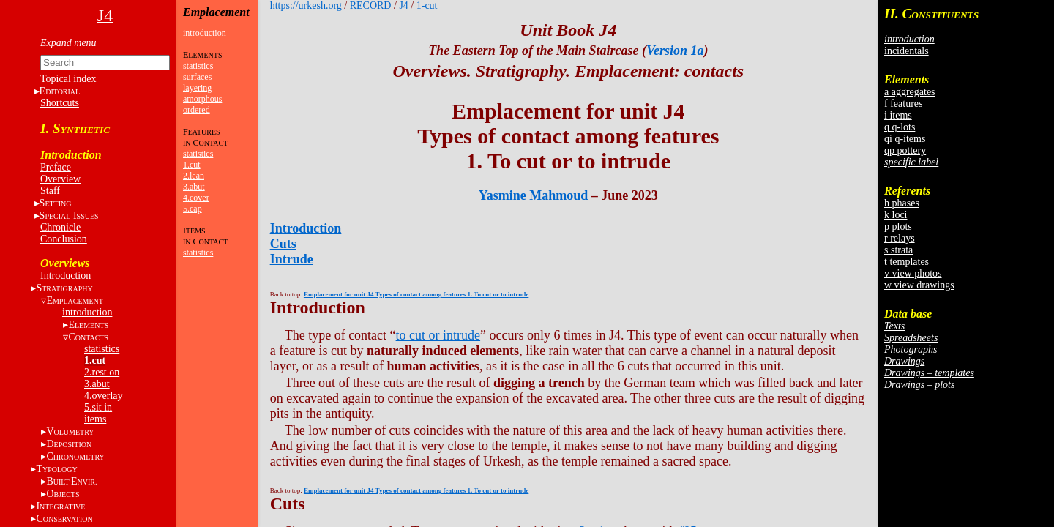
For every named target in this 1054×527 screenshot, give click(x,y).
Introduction (65, 275)
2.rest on (101, 372)
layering (197, 88)
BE (71, 481)
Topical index (68, 78)
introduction (87, 312)
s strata (898, 249)
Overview (60, 178)
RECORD (371, 5)
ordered (196, 110)
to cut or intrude (438, 335)
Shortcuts (59, 102)
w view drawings (919, 285)
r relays (899, 238)
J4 (403, 5)
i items (898, 115)
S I (69, 215)
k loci (896, 214)
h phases (901, 203)
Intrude (291, 259)
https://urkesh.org (306, 5)
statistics (101, 348)
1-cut (427, 5)
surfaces (197, 77)
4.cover (196, 198)
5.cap (192, 208)
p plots (898, 226)
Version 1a (675, 50)
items (95, 419)
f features (903, 103)
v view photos (913, 273)
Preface (55, 167)
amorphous (202, 99)
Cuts (283, 243)
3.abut (97, 383)
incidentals (906, 50)
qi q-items (904, 138)
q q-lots (899, 127)
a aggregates (909, 91)
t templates (906, 261)
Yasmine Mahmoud (533, 195)
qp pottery (905, 150)
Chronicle (60, 227)
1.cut (94, 360)
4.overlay (103, 395)
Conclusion (63, 238)
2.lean (193, 176)
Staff (50, 190)
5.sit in (98, 407)
